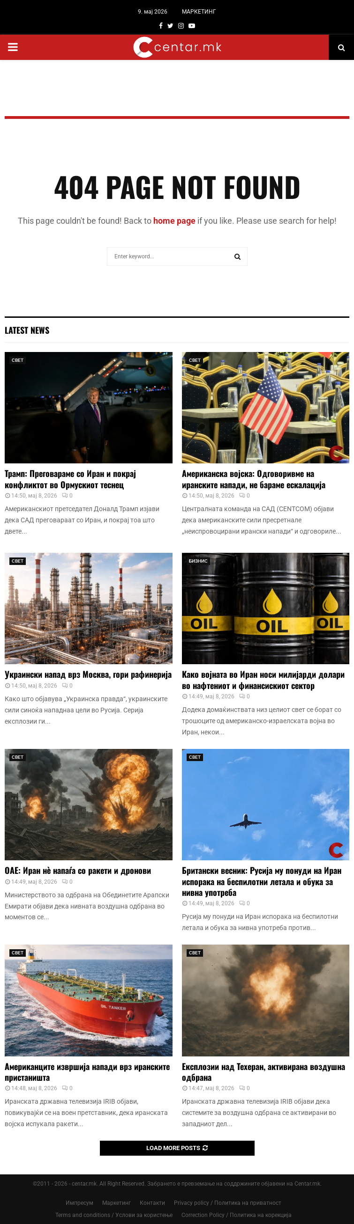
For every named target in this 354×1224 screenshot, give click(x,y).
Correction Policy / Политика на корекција (236, 1215)
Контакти (152, 1203)
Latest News (27, 330)
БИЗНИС (198, 561)
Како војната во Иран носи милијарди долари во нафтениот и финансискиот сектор (263, 679)
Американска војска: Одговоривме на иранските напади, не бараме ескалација (253, 478)
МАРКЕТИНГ (199, 11)
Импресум (79, 1203)
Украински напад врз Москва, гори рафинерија (88, 674)
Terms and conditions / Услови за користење (114, 1215)
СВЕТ (17, 360)
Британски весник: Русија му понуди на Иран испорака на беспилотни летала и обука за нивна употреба (261, 881)
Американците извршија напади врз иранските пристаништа (87, 1071)
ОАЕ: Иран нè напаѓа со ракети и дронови (78, 870)
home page (174, 221)
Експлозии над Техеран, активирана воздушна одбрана (263, 1071)
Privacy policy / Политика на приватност (227, 1203)
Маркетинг (116, 1203)
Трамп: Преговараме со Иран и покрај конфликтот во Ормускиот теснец (70, 478)
